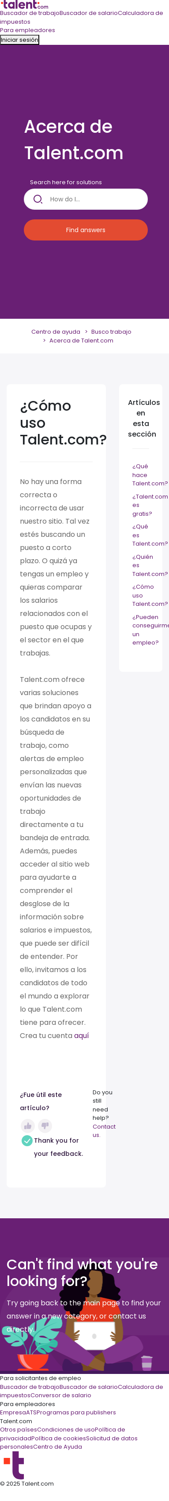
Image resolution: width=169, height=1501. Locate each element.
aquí (81, 1036)
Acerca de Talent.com (81, 340)
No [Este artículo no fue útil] (45, 1126)
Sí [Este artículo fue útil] (28, 1126)
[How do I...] (86, 199)
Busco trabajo (111, 332)
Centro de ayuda (55, 332)
